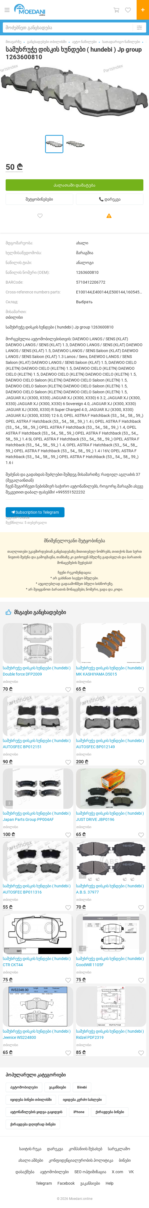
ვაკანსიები (90, 1183)
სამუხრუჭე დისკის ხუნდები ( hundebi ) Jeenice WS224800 (37, 1034)
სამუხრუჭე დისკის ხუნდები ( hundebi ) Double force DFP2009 (37, 671)
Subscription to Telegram (35, 512)
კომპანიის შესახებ (85, 1149)
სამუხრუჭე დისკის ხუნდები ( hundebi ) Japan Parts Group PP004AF (37, 816)
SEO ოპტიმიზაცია (90, 1172)
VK (131, 1172)
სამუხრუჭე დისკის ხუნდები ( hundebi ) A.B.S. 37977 (110, 889)
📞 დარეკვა (110, 199)
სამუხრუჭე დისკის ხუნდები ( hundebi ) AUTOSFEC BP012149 (110, 743)
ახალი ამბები (30, 1160)
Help (110, 1183)
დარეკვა (55, 1149)
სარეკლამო (119, 1149)
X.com (117, 1172)
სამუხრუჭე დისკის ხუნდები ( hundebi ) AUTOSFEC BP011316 (37, 889)
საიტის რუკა (30, 1149)
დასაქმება (24, 1172)
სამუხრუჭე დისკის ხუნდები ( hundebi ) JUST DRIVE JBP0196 (110, 816)
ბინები (125, 1160)
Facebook (66, 1183)
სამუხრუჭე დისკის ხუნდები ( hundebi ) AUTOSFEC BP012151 (37, 743)
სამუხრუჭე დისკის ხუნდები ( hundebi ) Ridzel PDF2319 (110, 1034)
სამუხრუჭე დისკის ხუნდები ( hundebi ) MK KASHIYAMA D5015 (110, 671)
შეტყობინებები (39, 199)
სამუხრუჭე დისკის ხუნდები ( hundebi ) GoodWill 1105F (110, 961)
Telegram (44, 1183)
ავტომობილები (54, 1172)
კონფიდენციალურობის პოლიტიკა (81, 1160)
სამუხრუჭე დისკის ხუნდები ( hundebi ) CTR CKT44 (37, 961)
